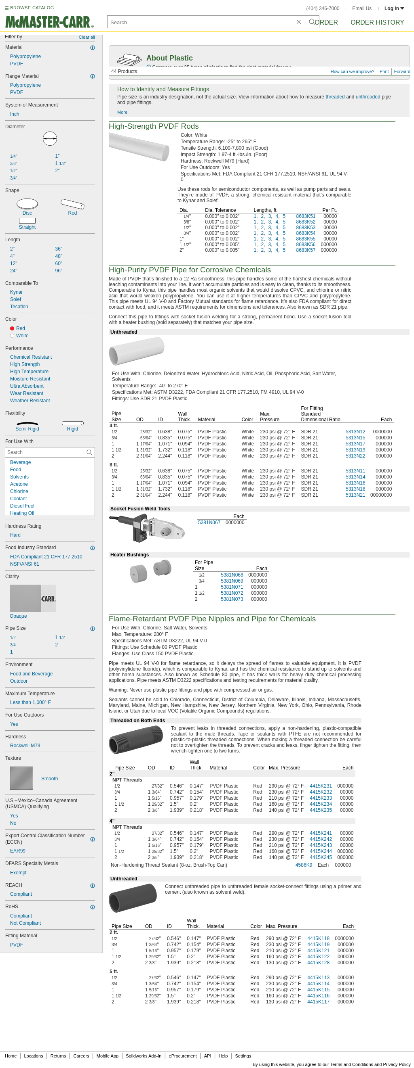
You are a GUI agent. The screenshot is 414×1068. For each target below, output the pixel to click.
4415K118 (318, 938)
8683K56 (305, 244)
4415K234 (321, 804)
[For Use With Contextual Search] (50, 452)
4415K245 (321, 857)
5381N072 (232, 593)
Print (384, 71)
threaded (334, 97)
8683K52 (305, 222)
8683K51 (305, 216)
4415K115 (318, 990)
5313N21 (355, 495)
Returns (58, 1055)
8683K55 (305, 239)
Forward (402, 71)
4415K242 (321, 839)
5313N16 (355, 483)
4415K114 (318, 983)
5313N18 (355, 489)
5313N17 (355, 444)
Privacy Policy (397, 1064)
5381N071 (232, 587)
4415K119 (318, 944)
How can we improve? (352, 71)
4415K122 (318, 956)
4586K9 (304, 865)
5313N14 (355, 477)
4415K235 (321, 810)
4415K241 (321, 833)
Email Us (362, 8)
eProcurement (183, 1055)
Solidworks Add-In (143, 1055)
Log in (394, 8)
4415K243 (321, 845)
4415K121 (318, 950)
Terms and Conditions (351, 1064)
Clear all (87, 37)
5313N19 (355, 450)
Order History (377, 22)
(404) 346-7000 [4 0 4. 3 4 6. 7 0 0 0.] (323, 8)
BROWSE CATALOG (32, 7)
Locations (33, 1055)
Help (223, 1055)
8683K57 (305, 250)
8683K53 (305, 227)
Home (11, 1055)
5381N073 (232, 599)
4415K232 (321, 792)
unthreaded (368, 97)
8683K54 (305, 233)
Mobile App (107, 1055)
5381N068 (232, 575)
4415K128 (318, 963)
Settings (243, 1055)
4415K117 (318, 1002)
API (207, 1055)
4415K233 (321, 798)
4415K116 (318, 996)
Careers (81, 1055)
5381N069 (232, 581)
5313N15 (355, 438)
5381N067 (209, 522)
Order (326, 22)
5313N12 (355, 432)
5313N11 (355, 471)
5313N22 (355, 456)
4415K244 (321, 851)
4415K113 (318, 977)
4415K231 (321, 786)
